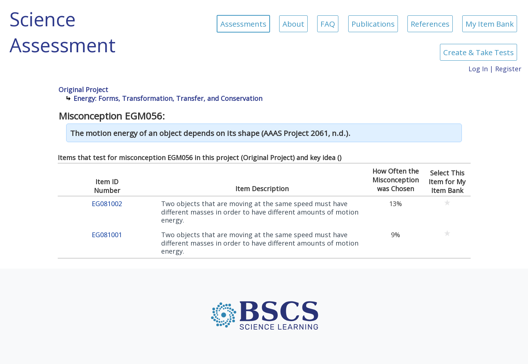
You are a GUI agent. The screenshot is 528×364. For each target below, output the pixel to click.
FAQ (327, 24)
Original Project (83, 89)
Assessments (243, 24)
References (430, 24)
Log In (478, 68)
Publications (373, 24)
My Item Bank (490, 24)
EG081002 (107, 204)
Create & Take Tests (478, 52)
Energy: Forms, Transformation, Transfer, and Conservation (167, 98)
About (293, 24)
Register (508, 68)
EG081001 (107, 235)
